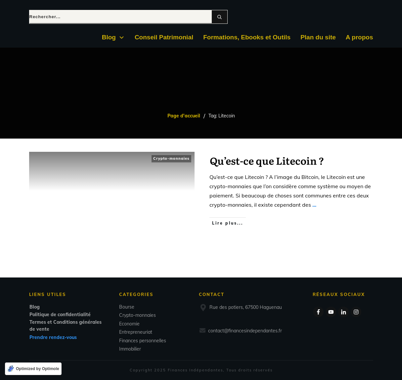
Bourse (126, 307)
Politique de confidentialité (60, 314)
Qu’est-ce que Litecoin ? (267, 160)
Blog (34, 307)
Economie (129, 324)
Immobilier (130, 349)
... (314, 204)
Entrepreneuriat (135, 332)
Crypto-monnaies (171, 158)
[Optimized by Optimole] (33, 368)
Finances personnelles (142, 341)
